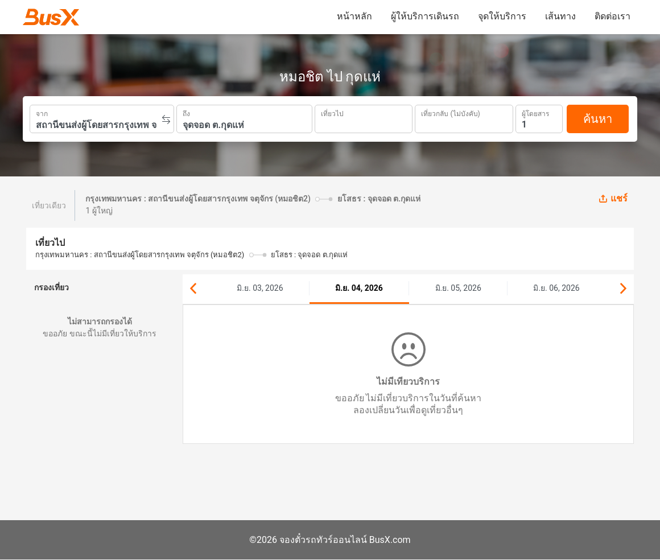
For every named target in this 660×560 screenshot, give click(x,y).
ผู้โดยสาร (535, 112)
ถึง (186, 113)
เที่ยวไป (332, 113)
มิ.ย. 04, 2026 (359, 288)
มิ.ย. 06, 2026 (556, 288)
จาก (42, 113)
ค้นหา (597, 119)
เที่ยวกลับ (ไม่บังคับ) (450, 112)
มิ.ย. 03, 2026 (260, 288)
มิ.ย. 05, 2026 (458, 288)
